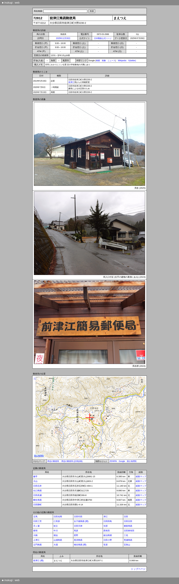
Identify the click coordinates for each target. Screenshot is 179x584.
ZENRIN (113, 461)
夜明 (35, 530)
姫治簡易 (107, 535)
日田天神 (78, 526)
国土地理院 (132, 461)
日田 (126, 516)
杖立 (56, 526)
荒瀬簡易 (128, 540)
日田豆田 (128, 521)
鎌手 (35, 476)
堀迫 (56, 535)
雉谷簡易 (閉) (80, 544)
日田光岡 (58, 516)
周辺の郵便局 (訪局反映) (71, 461)
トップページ (138, 569)
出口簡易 (37, 490)
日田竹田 (78, 516)
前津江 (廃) (38, 560)
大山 (35, 481)
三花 (126, 535)
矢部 (105, 526)
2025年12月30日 (63, 38)
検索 (98, 60)
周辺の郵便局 (53, 461)
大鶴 (35, 535)
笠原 (105, 544)
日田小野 (107, 540)
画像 (104, 60)
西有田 (106, 530)
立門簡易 (37, 544)
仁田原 (57, 521)
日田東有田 (129, 530)
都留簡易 (128, 526)
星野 (76, 535)
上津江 (36, 540)
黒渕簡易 (78, 540)
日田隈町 (37, 504)
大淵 (56, 544)
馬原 (76, 530)
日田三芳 (37, 521)
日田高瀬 (37, 495)
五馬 (35, 516)
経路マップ (141, 476)
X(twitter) (132, 60)
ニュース (111, 60)
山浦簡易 (58, 540)
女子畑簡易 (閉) (81, 521)
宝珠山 (127, 544)
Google (122, 461)
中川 (56, 530)
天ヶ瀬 (36, 526)
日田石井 (37, 486)
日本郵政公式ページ (103, 38)
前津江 (71, 82)
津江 (105, 516)
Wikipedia (122, 60)
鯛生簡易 (37, 500)
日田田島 (107, 521)
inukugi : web (11, 2)
